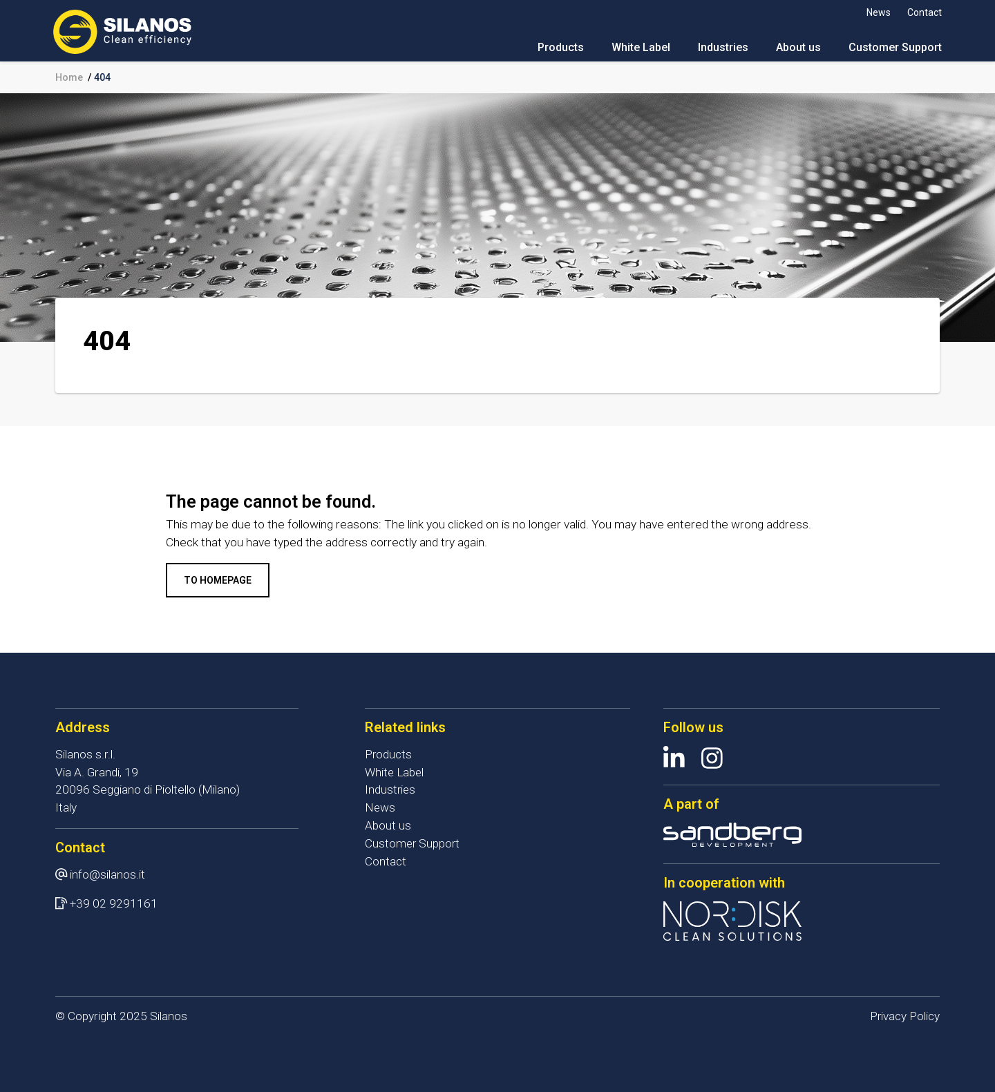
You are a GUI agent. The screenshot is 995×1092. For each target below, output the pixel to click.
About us (796, 48)
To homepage (218, 580)
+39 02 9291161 (114, 903)
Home (69, 77)
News (876, 12)
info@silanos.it (107, 874)
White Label (638, 48)
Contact (922, 12)
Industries (721, 48)
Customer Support (893, 48)
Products (559, 48)
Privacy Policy (904, 1016)
